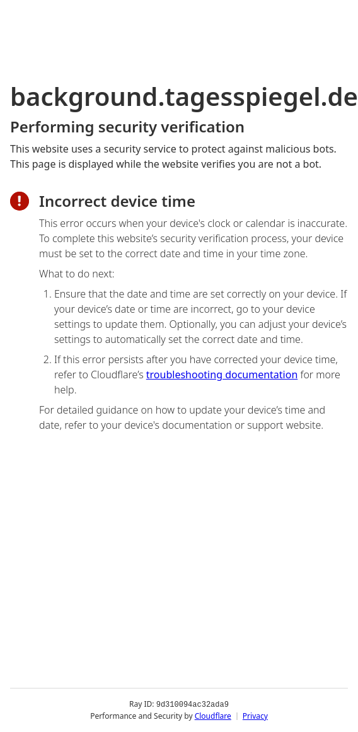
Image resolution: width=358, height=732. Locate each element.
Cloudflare (213, 716)
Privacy (255, 716)
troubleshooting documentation (222, 374)
